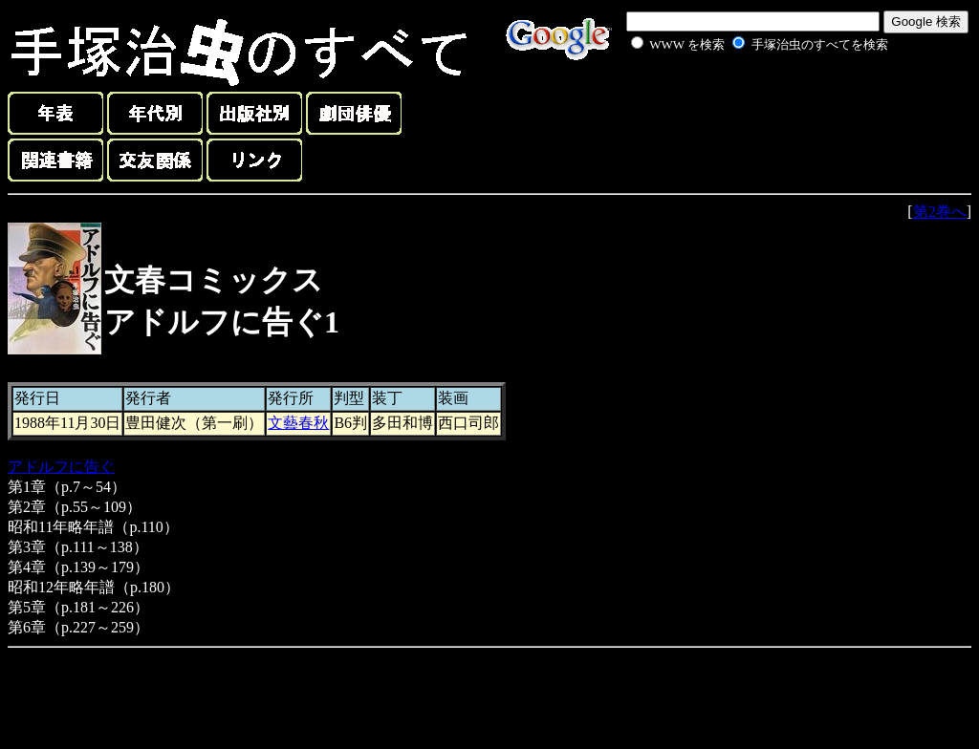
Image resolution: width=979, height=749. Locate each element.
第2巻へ (940, 211)
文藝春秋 (298, 423)
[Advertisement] (738, 99)
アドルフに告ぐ (61, 467)
